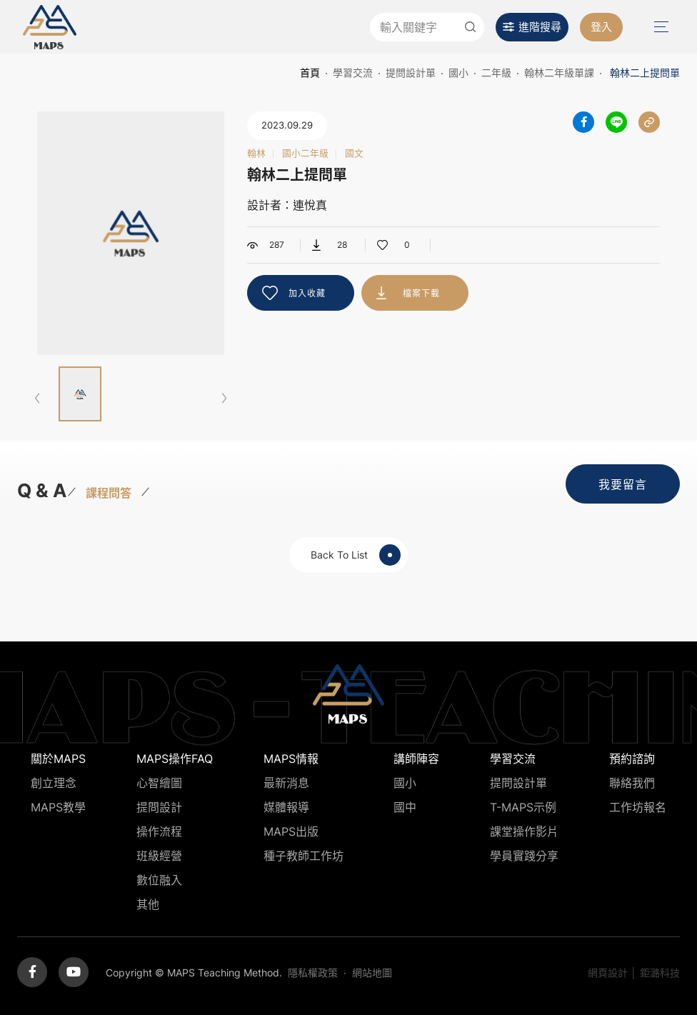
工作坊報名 (637, 807)
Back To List (356, 555)
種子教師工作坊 (304, 856)
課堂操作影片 (524, 831)
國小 (458, 72)
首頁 (310, 72)
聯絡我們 (632, 783)
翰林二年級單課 (559, 72)
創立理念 (53, 783)
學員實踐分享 (524, 856)
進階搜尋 (539, 27)
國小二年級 (305, 154)
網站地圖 (372, 972)
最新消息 (286, 783)
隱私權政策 (313, 972)
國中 (404, 807)
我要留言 (622, 484)
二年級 (496, 72)
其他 (147, 904)
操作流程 (159, 831)
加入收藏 (307, 293)
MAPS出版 (291, 831)
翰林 (256, 154)
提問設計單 (411, 72)
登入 (601, 27)
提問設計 (159, 807)
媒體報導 (286, 807)
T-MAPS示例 (523, 807)
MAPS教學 (58, 807)
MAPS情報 (291, 758)
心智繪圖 (159, 783)
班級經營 (159, 856)
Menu (660, 26)
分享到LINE (616, 122)
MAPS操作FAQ (174, 758)
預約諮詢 (632, 758)
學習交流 (353, 72)
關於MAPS (58, 758)
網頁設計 (608, 972)
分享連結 (649, 122)
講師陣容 (416, 758)
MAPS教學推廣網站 (49, 27)
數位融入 (159, 880)
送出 (470, 27)
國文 (354, 154)
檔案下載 (421, 293)
